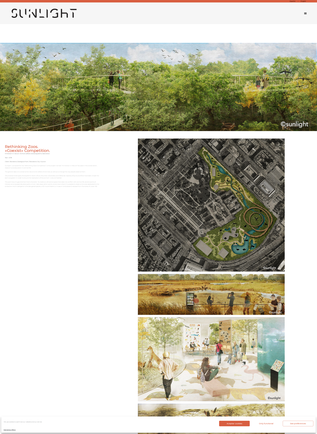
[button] (305, 13)
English (303, 1)
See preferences (298, 423)
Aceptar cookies (234, 423)
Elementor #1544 (10, 430)
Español (292, 1)
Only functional (266, 423)
